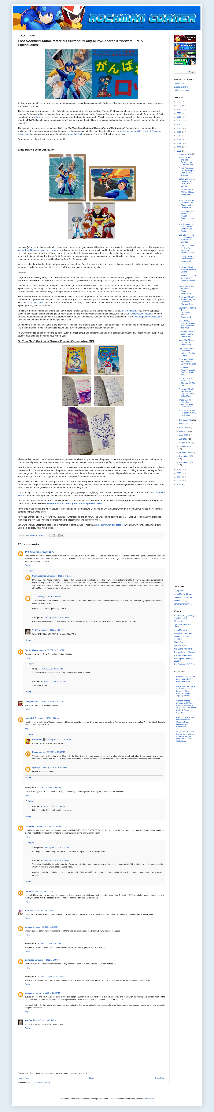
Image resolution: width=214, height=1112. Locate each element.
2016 (179, 132)
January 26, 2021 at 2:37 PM (56, 848)
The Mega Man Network (184, 655)
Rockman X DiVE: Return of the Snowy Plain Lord (187, 361)
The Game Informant (183, 649)
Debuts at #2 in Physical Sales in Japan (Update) (185, 691)
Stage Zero (178, 642)
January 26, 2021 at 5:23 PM (47, 927)
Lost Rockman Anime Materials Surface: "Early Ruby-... (187, 371)
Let (26, 891)
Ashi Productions (128, 311)
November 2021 (186, 456)
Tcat (27, 910)
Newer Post (24, 1078)
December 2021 (186, 462)
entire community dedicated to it (110, 525)
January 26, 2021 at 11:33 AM (52, 752)
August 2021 (185, 442)
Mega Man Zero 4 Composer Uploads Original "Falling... (187, 352)
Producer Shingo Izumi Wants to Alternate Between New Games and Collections (186, 736)
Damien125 (30, 826)
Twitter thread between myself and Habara (38, 250)
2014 (179, 124)
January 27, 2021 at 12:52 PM (50, 976)
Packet (35, 752)
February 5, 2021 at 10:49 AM (47, 993)
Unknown (29, 927)
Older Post (159, 1078)
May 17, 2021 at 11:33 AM (55, 681)
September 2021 (186, 446)
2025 (179, 481)
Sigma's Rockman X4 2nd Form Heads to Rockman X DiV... (187, 249)
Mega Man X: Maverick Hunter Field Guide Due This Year (187, 324)
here (38, 117)
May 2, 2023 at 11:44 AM (55, 806)
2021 (179, 151)
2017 (179, 136)
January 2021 (185, 154)
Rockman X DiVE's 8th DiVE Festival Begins (187, 269)
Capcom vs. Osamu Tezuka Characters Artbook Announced (187, 312)
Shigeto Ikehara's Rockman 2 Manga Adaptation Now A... (187, 216)
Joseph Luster (31, 701)
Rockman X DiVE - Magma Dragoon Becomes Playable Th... (187, 300)
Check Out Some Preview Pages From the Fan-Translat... (186, 171)
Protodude (37, 739)
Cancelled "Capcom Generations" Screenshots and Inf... (187, 279)
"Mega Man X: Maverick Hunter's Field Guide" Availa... (186, 403)
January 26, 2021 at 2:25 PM (56, 617)
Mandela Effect (75, 134)
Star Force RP (180, 645)
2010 (179, 109)
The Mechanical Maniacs (184, 652)
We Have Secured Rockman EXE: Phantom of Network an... (186, 203)
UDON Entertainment (183, 604)
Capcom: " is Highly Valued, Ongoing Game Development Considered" (185, 722)
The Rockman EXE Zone (184, 664)
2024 (179, 477)
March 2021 (184, 424)
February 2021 (185, 420)
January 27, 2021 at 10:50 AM (47, 960)
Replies (31, 571)
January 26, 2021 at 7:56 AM (50, 669)
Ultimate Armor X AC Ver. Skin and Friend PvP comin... (187, 193)
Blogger (150, 1099)
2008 (179, 102)
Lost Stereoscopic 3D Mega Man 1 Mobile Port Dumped (187, 238)
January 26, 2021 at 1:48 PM (54, 767)
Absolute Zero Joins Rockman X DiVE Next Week (187, 412)
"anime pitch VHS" (35, 302)
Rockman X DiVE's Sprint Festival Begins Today (187, 334)
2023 (179, 473)
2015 (179, 128)
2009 (179, 106)
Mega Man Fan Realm (183, 633)
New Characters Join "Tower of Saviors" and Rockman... (186, 227)
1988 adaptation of (147, 317)
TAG (27, 552)
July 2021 (183, 439)
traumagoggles (39, 576)
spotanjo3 (29, 718)
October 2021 (185, 452)
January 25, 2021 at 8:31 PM (51, 701)
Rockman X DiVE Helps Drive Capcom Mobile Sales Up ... (186, 392)
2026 (179, 484)
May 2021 (183, 431)
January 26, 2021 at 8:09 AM (49, 597)
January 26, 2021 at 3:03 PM (41, 891)
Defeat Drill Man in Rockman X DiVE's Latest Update (187, 182)
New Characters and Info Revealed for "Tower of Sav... (186, 161)
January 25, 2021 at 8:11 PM (42, 552)
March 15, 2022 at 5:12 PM (44, 1020)
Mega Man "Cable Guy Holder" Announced (186, 342)
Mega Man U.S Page (183, 594)
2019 (179, 143)
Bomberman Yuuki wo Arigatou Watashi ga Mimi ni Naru (75, 503)
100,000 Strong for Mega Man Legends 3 (184, 616)
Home (92, 1078)
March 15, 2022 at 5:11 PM (52, 630)
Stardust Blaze (31, 650)
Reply (27, 565)
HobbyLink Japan (181, 90)
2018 (179, 139)
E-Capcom (178, 591)
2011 (179, 113)
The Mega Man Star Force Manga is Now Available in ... (187, 260)
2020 (179, 147)
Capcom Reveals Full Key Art (185, 679)
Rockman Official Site (183, 597)
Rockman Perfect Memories (181, 638)
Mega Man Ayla (180, 630)
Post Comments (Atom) (40, 1082)
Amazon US (179, 83)
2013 (179, 121)
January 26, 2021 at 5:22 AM (47, 718)
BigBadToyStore (181, 87)
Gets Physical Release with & (186, 707)
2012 (179, 117)
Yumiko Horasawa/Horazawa (139, 314)
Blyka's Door (179, 621)
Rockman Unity (180, 600)
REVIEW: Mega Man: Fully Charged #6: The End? (187, 381)
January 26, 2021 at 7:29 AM (58, 739)
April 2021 (183, 427)
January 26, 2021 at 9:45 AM (49, 787)
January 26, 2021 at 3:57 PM (42, 910)
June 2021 (184, 435)
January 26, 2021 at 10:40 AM (49, 826)
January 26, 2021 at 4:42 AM (59, 576)
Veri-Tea (36, 630)
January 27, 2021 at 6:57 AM (49, 943)
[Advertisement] (186, 535)
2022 (179, 469)
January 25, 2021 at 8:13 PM (51, 650)
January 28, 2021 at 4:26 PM (56, 860)
